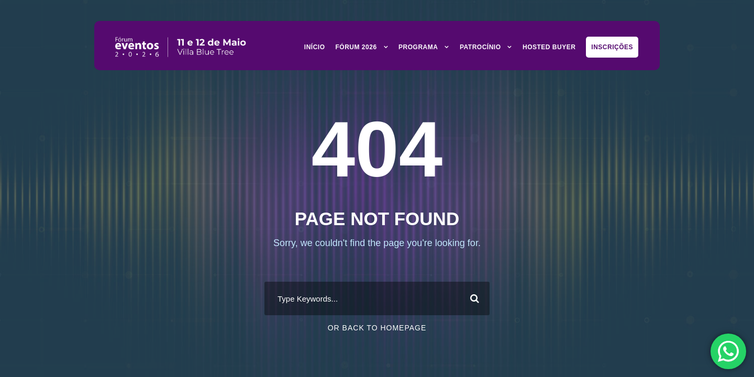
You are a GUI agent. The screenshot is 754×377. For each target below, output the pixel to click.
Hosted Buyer (549, 47)
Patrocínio (480, 47)
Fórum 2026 (356, 47)
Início (314, 47)
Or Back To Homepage (377, 328)
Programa (418, 47)
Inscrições (612, 47)
